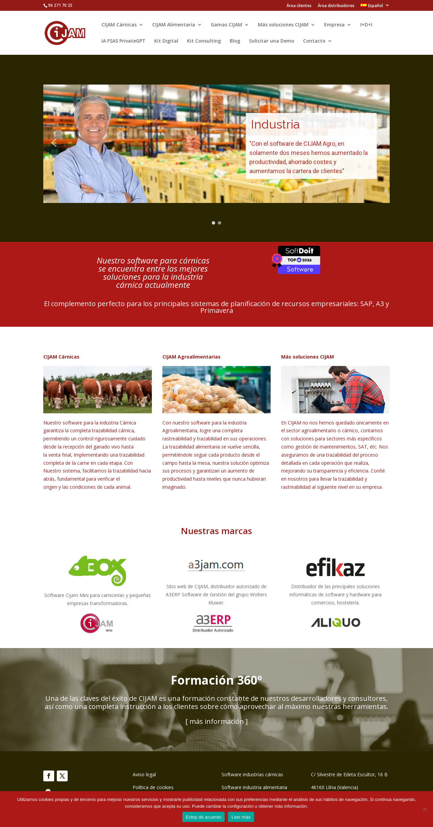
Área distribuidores (336, 6)
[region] (216, 142)
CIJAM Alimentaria (173, 25)
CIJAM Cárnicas (119, 25)
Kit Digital (166, 41)
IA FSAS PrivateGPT (123, 41)
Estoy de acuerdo (203, 817)
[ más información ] (216, 721)
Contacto (314, 41)
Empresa (334, 25)
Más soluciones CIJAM (283, 25)
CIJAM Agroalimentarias (191, 356)
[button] (53, 142)
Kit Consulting (204, 41)
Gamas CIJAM (226, 25)
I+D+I (366, 25)
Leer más (240, 817)
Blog (235, 41)
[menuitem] (375, 7)
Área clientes (299, 6)
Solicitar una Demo (271, 41)
